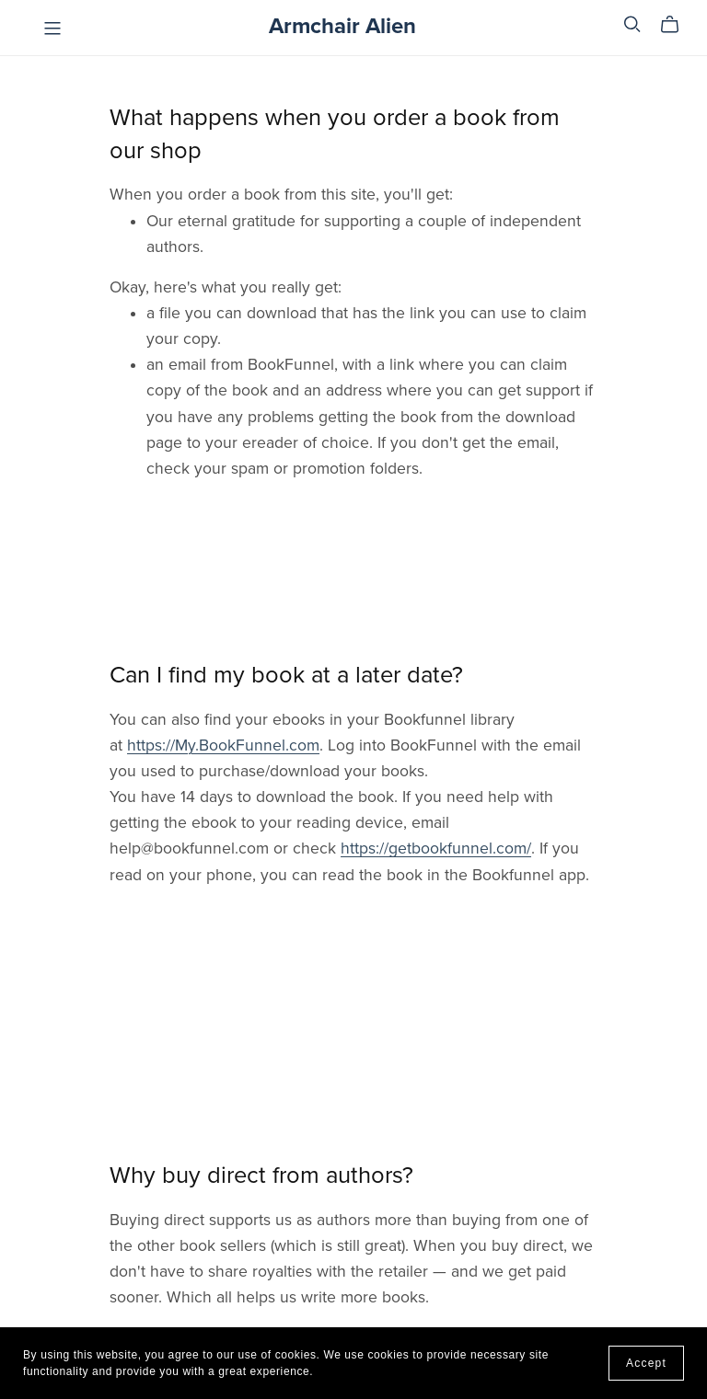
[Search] (632, 24)
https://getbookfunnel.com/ (436, 848)
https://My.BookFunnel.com (223, 745)
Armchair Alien (342, 26)
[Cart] (677, 25)
